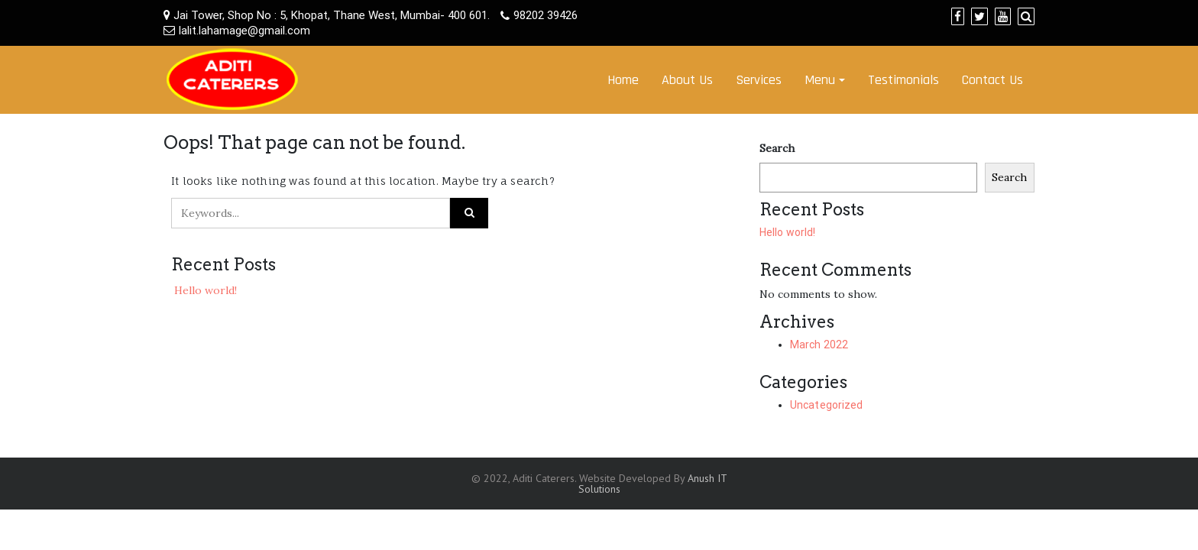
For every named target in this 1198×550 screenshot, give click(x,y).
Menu (820, 80)
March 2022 (819, 344)
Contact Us (992, 80)
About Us (687, 80)
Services (759, 80)
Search (777, 148)
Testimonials (903, 80)
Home (623, 80)
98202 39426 (545, 15)
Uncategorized (826, 405)
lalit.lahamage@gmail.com (244, 30)
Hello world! (205, 290)
